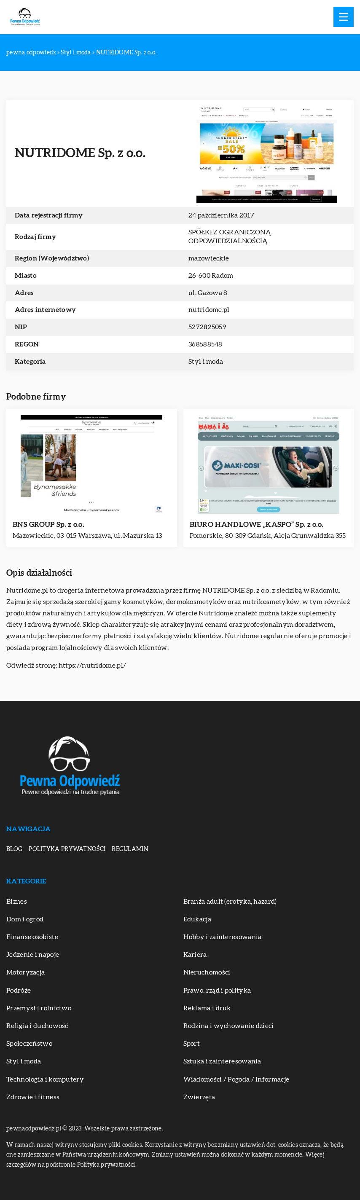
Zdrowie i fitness (32, 1097)
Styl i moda (205, 361)
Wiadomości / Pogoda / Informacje (236, 1079)
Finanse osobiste (32, 937)
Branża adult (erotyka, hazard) (230, 901)
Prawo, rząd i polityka (217, 990)
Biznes (16, 901)
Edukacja (197, 919)
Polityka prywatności (67, 849)
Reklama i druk (207, 1008)
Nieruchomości (207, 972)
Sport (191, 1043)
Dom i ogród (24, 919)
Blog (14, 849)
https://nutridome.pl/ (92, 665)
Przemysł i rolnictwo (38, 1008)
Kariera (195, 954)
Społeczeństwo (29, 1043)
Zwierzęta (199, 1097)
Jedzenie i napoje (32, 954)
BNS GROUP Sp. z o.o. (48, 524)
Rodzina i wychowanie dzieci (228, 1026)
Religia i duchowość (37, 1026)
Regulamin (130, 849)
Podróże (18, 990)
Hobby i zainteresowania (222, 937)
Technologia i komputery (45, 1079)
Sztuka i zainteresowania (222, 1061)
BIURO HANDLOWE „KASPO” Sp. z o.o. (256, 524)
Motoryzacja (25, 972)
